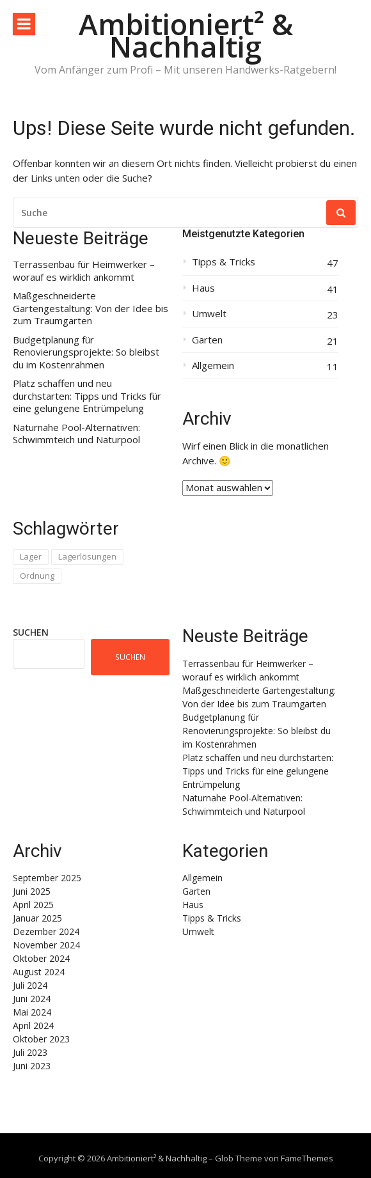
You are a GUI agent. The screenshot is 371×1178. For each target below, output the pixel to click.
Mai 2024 (32, 1012)
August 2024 (39, 972)
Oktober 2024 (41, 958)
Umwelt (209, 314)
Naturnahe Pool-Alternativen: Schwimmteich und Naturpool (76, 433)
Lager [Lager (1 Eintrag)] (31, 556)
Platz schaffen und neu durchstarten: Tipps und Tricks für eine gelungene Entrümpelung (87, 395)
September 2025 (47, 878)
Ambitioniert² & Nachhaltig (186, 35)
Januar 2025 (37, 918)
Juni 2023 (32, 1066)
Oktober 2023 (41, 1039)
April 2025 (33, 905)
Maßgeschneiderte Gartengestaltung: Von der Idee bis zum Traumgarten (90, 308)
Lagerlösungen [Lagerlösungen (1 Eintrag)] (87, 556)
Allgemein (213, 365)
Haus (203, 288)
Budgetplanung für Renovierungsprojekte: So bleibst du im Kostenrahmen (86, 352)
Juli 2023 (30, 1052)
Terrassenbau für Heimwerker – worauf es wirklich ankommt (84, 270)
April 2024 (33, 1025)
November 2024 (46, 945)
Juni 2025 (32, 891)
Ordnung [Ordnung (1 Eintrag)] (37, 575)
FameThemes (307, 1158)
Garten (207, 340)
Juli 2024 (30, 985)
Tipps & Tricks (223, 262)
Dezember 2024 (46, 931)
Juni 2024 (32, 999)
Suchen (31, 632)
